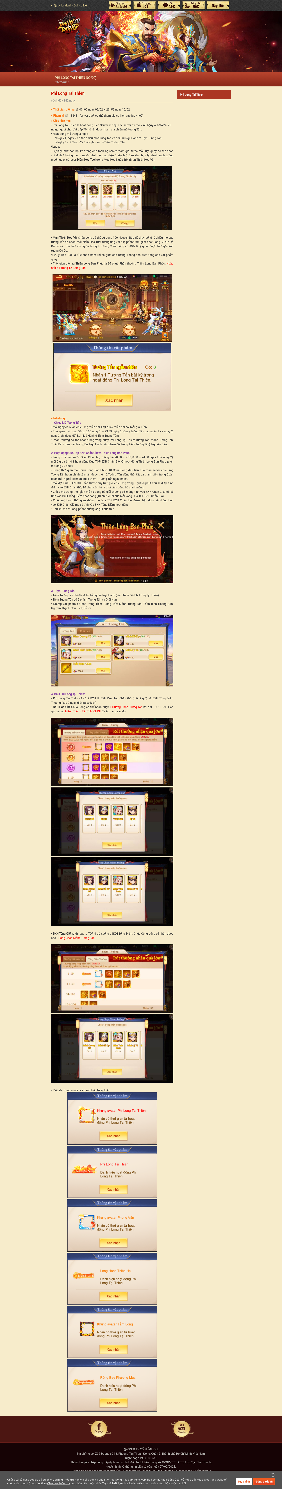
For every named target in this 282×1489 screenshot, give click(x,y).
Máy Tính (169, 5)
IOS (144, 5)
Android (120, 5)
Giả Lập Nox (193, 5)
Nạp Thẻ (217, 5)
